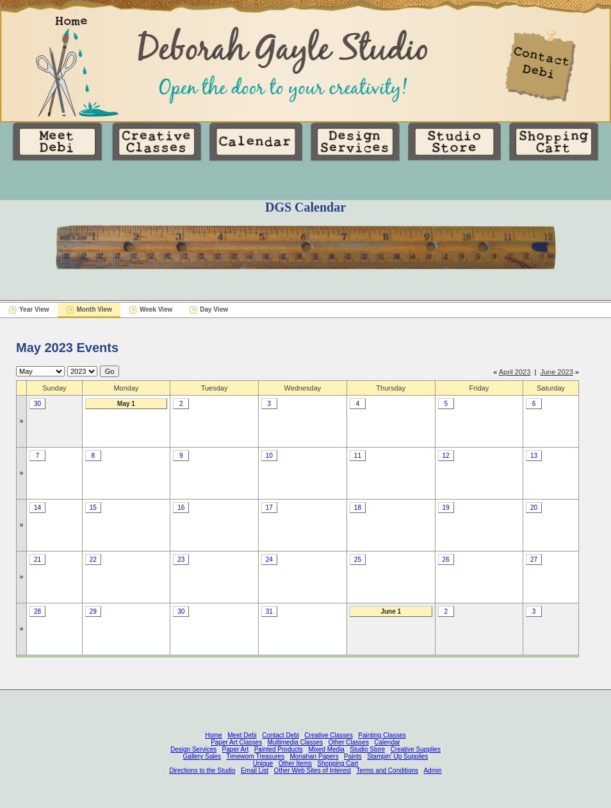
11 (357, 455)
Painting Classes (381, 735)
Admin (432, 770)
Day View (214, 309)
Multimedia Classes (295, 742)
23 (180, 559)
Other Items (295, 763)
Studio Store (367, 749)
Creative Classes (328, 735)
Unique (263, 763)
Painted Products (278, 749)
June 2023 (556, 372)
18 (357, 507)
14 (37, 507)
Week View (156, 309)
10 (269, 455)
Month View (94, 309)
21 (37, 559)
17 (269, 507)
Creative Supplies (416, 749)
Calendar (387, 742)
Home (213, 735)
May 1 (126, 403)
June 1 (390, 611)
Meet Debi (242, 735)
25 (357, 559)
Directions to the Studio (202, 770)
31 (269, 611)
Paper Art (235, 749)
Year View (34, 309)
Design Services (193, 749)
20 (533, 507)
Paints (353, 756)
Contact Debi (280, 735)
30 (37, 403)
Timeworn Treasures (255, 756)
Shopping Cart (337, 763)
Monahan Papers (313, 756)
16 (180, 507)
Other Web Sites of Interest (312, 770)
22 (93, 559)
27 (533, 559)
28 (37, 611)
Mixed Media (326, 749)
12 (446, 455)
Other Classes (349, 742)
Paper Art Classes (236, 742)
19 (446, 507)
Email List (254, 770)
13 (533, 455)
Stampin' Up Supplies (397, 756)
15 (93, 507)
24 (269, 559)
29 (93, 611)
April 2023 (515, 372)
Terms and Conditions (387, 770)
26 (446, 559)
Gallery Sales (202, 756)
